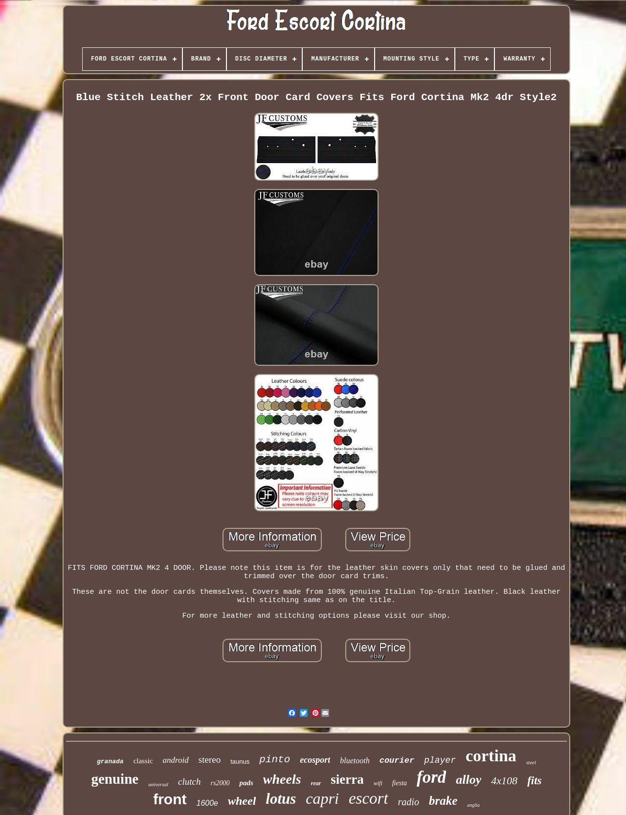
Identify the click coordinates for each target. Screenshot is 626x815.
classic (143, 761)
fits (534, 780)
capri (322, 798)
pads (246, 783)
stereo (210, 759)
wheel (242, 800)
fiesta (399, 783)
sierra (347, 779)
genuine (114, 779)
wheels (282, 779)
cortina (491, 756)
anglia (473, 805)
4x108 (504, 780)
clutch (189, 781)
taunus (239, 761)
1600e (208, 803)
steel (531, 762)
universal (158, 784)
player (440, 760)
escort (368, 798)
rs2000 (220, 783)
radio (408, 801)
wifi (378, 783)
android (176, 760)
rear (316, 783)
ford (431, 777)
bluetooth (354, 760)
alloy (468, 780)
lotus (281, 798)
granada (110, 761)
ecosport (315, 760)
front (169, 799)
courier (397, 760)
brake (443, 800)
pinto (274, 759)
